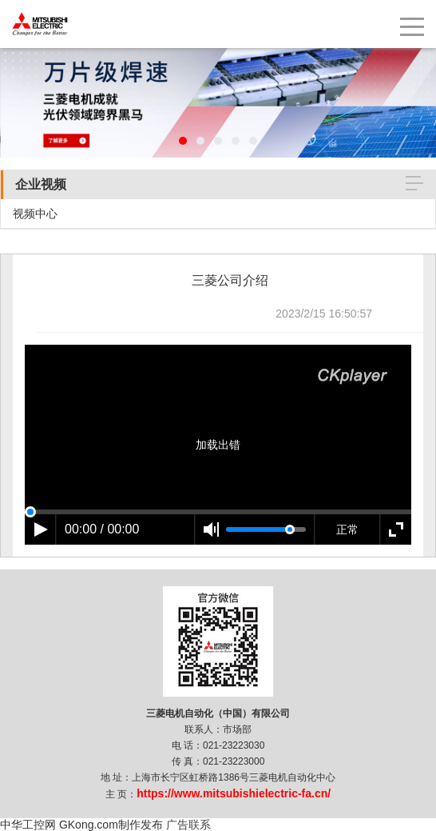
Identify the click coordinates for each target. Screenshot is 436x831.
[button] (183, 141)
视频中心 (35, 213)
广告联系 (188, 824)
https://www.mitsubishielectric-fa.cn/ (234, 793)
